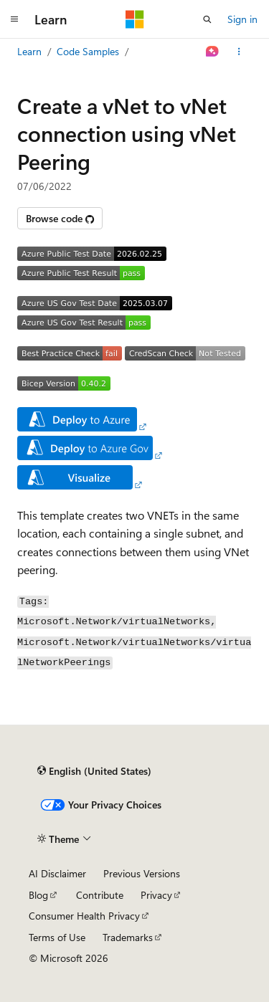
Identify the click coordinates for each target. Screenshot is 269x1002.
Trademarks (128, 937)
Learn (29, 51)
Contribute (99, 895)
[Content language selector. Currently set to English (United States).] (94, 771)
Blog (38, 895)
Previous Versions (141, 873)
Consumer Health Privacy (84, 915)
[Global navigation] (14, 19)
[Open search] (207, 19)
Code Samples (88, 51)
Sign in (242, 19)
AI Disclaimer (57, 873)
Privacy (156, 895)
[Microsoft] (135, 19)
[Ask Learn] (213, 51)
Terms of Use (57, 937)
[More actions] (239, 51)
